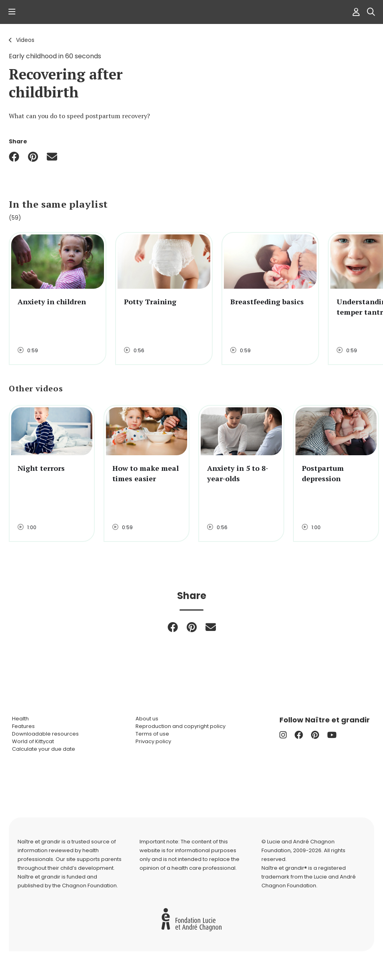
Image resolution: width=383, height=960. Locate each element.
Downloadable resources (45, 734)
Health (20, 718)
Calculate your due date (43, 749)
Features (23, 726)
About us (147, 718)
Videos (25, 40)
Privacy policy (153, 741)
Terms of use (152, 734)
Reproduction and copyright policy (180, 726)
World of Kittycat (33, 741)
